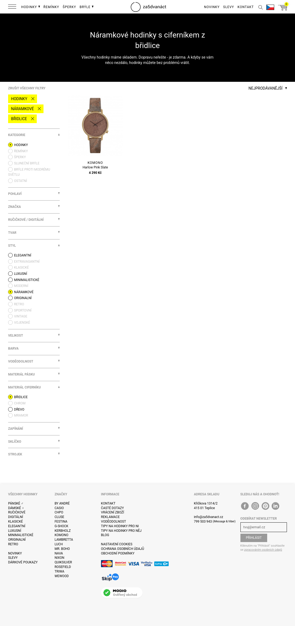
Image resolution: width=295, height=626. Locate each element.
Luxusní (14, 531)
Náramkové (22, 109)
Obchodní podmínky (118, 553)
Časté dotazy (112, 508)
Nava (59, 553)
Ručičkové (16, 512)
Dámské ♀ (16, 508)
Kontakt (108, 503)
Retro (13, 544)
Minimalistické (20, 535)
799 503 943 (203, 521)
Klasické (15, 521)
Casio (59, 508)
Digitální (15, 517)
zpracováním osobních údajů (263, 549)
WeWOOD (62, 576)
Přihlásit (254, 538)
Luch (59, 544)
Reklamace (110, 517)
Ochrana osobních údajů (122, 549)
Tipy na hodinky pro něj (121, 531)
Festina (61, 521)
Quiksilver (63, 562)
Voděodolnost (113, 521)
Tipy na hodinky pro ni (120, 526)
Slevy (13, 558)
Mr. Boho (62, 549)
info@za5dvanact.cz (208, 517)
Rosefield (63, 567)
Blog (105, 535)
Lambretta (64, 540)
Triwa (59, 571)
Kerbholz (63, 531)
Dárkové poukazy (23, 562)
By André (62, 503)
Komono (61, 535)
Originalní (17, 540)
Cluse (59, 517)
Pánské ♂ (16, 503)
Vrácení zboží (112, 512)
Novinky (15, 553)
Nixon (59, 558)
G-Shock (61, 526)
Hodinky (19, 99)
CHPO (59, 512)
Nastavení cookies (116, 544)
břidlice (19, 119)
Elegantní (16, 526)
